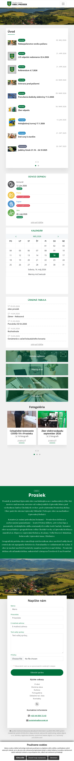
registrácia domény (27, 735)
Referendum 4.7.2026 (27, 70)
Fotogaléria (37, 693)
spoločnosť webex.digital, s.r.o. (45, 735)
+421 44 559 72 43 (38, 716)
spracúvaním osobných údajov (43, 666)
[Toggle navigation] (63, 4)
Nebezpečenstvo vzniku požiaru (32, 44)
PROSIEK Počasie (37, 285)
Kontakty (37, 699)
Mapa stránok (34, 733)
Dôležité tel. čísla (37, 696)
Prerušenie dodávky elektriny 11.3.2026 (36, 97)
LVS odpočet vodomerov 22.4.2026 (33, 57)
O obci (37, 684)
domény (18, 735)
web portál (43, 733)
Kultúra (37, 690)
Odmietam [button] (53, 758)
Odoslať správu (37, 672)
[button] (35, 165)
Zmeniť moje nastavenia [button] (37, 758)
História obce (37, 687)
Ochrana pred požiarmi (28, 83)
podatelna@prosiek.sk (38, 720)
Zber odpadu (24, 110)
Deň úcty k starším (26, 137)
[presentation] (35, 162)
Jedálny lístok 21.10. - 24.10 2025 (32, 150)
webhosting (52, 733)
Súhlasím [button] (20, 758)
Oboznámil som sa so (34, 666)
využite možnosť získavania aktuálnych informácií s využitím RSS (32, 731)
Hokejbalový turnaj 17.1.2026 (31, 123)
